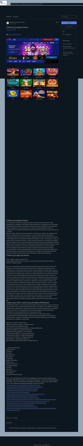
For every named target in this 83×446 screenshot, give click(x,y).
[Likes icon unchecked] (7, 418)
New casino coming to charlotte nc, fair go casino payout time (68, 54)
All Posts (8, 16)
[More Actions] (58, 22)
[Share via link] (14, 418)
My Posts (15, 16)
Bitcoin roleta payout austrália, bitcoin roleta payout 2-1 (69, 48)
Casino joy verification (67, 44)
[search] (69, 16)
